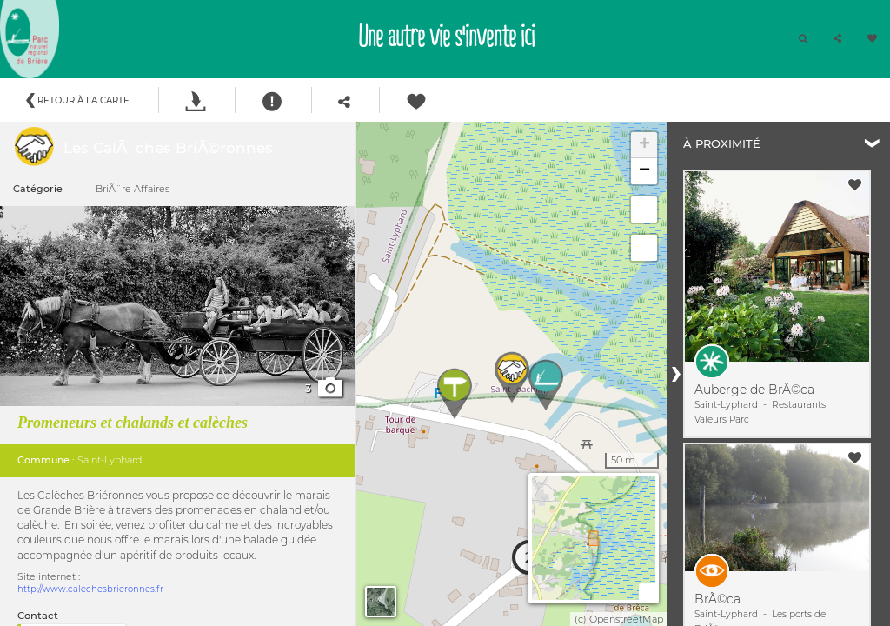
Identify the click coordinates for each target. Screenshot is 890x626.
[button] (837, 39)
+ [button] (644, 145)
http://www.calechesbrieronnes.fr (90, 589)
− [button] (644, 171)
